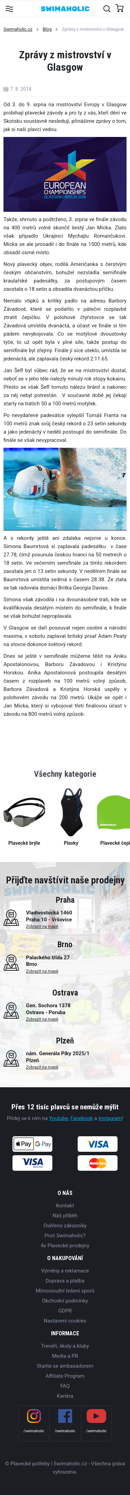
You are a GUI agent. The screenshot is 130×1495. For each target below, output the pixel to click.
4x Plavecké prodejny (65, 1245)
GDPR (65, 1311)
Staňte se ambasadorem (65, 1366)
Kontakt (65, 1205)
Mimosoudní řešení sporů (65, 1291)
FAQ (65, 1386)
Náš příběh (64, 1215)
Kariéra (65, 1396)
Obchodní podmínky (65, 1301)
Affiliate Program (64, 1376)
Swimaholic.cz (18, 29)
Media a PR (65, 1356)
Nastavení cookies (65, 1321)
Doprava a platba (64, 1281)
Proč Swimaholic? (65, 1235)
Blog (47, 29)
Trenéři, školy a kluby (65, 1346)
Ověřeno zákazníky (64, 1225)
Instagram (110, 1118)
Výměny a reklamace (65, 1271)
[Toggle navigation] (9, 8)
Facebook (81, 1118)
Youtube (58, 1118)
